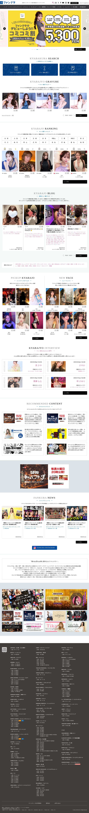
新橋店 (17, 726)
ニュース (67, 7)
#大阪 (68, 264)
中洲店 (42, 761)
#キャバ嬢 (50, 264)
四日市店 (17, 723)
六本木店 (17, 706)
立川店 (17, 756)
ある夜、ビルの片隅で (37, 310)
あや (9, 332)
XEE (23, 310)
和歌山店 (18, 664)
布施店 (72, 676)
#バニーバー (45, 266)
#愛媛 (50, 266)
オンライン (77, 764)
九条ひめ (23, 332)
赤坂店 (42, 734)
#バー (45, 264)
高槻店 (68, 671)
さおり (66, 308)
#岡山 (30, 266)
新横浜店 (18, 665)
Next (84, 28)
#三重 (75, 264)
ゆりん (66, 332)
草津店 (17, 764)
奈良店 (42, 662)
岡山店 (17, 762)
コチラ (59, 200)
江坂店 (17, 659)
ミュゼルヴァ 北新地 (13, 249)
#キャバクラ (33, 264)
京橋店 (42, 654)
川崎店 (18, 696)
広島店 (42, 727)
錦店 (16, 754)
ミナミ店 (17, 649)
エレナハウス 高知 (55, 249)
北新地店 (22, 679)
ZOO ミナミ (9, 310)
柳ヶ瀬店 (68, 725)
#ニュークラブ (25, 264)
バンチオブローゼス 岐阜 (80, 310)
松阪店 (17, 671)
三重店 (17, 710)
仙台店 (17, 682)
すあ (42, 249)
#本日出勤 (18, 264)
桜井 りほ (20, 249)
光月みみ (9, 308)
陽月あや (27, 175)
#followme (57, 264)
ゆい (85, 249)
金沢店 (17, 722)
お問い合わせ (57, 803)
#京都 (34, 266)
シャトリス (38, 249)
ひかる (10, 175)
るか (23, 308)
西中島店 (17, 736)
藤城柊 (80, 332)
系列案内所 (83, 7)
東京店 (17, 782)
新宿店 (47, 750)
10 (54, 49)
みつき (52, 332)
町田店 (17, 765)
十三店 (42, 659)
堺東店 (68, 649)
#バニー (39, 266)
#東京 (71, 264)
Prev (4, 28)
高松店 (42, 660)
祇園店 (21, 690)
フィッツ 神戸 (66, 310)
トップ (5, 7)
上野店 (42, 710)
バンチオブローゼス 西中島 (52, 310)
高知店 (17, 673)
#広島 (22, 266)
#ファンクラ (40, 264)
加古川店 (17, 787)
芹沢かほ (80, 308)
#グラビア (63, 264)
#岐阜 (26, 266)
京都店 (17, 674)
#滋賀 (19, 266)
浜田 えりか (62, 249)
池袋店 (17, 683)
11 (57, 49)
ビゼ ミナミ (81, 249)
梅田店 (17, 670)
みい (37, 332)
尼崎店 (42, 690)
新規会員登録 (74, 3)
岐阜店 (42, 717)
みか (45, 175)
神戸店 (17, 688)
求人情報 (75, 7)
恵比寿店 (17, 654)
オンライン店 (72, 764)
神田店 (17, 701)
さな (62, 175)
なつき (79, 175)
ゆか (37, 308)
